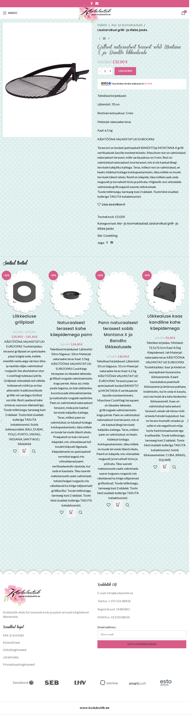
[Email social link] (111, 242)
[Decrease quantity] (99, 71)
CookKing (110, 236)
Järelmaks (11, 657)
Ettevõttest (11, 642)
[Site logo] (95, 12)
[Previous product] (99, 38)
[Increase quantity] (110, 71)
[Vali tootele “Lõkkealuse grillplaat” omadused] (24, 451)
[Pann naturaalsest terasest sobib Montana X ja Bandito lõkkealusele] (118, 295)
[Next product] (109, 38)
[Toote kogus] (105, 71)
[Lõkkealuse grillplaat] (24, 291)
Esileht (102, 25)
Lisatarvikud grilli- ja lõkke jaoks (122, 30)
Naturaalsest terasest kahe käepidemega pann (71, 329)
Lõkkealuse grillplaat (24, 319)
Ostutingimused (14, 650)
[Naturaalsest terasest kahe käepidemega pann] (71, 295)
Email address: (106, 627)
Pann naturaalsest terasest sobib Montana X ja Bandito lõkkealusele (118, 335)
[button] (71, 512)
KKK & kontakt (13, 635)
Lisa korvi (125, 70)
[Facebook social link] (107, 242)
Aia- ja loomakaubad (126, 25)
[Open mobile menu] (10, 13)
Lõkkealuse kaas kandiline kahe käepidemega (164, 322)
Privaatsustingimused (19, 664)
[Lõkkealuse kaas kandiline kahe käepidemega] (165, 291)
